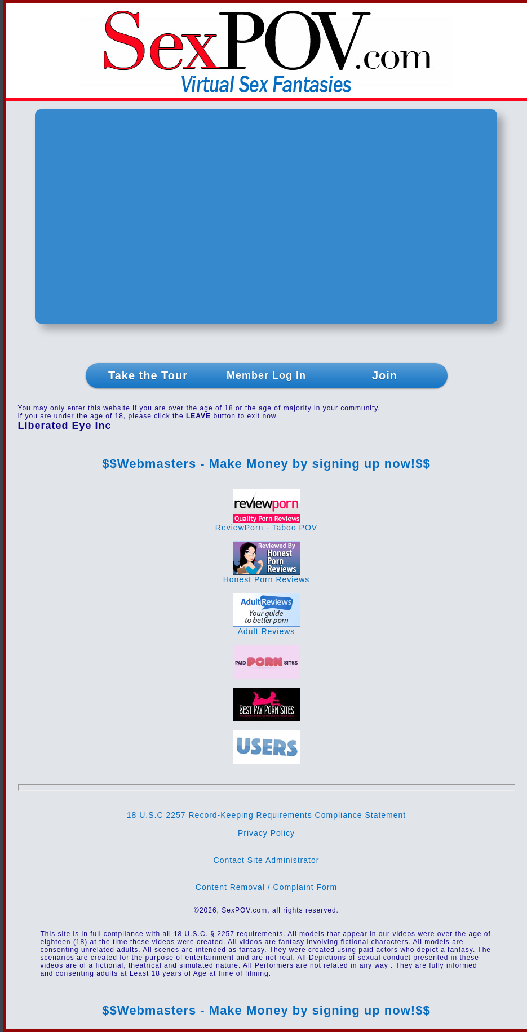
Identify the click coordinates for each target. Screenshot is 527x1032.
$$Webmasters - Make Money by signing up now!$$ (266, 464)
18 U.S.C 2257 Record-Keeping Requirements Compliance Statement (266, 815)
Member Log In (266, 375)
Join (384, 375)
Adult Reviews (266, 627)
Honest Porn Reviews (266, 576)
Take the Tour (148, 375)
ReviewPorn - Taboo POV (266, 524)
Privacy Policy (266, 833)
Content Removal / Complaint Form (266, 887)
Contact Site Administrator (267, 860)
